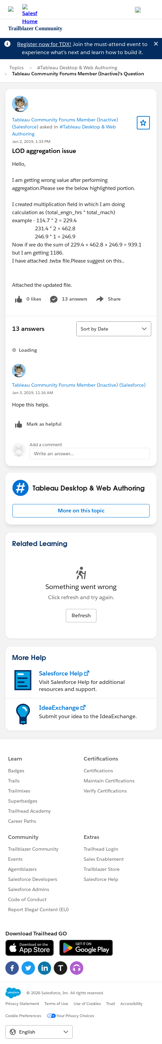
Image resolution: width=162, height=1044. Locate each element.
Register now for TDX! (44, 44)
